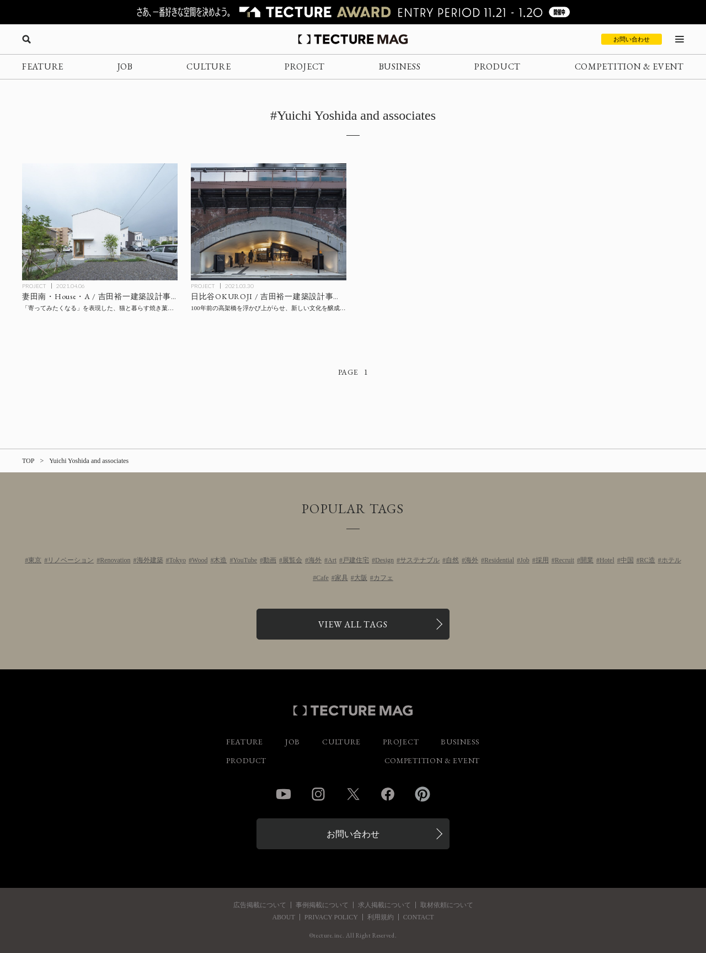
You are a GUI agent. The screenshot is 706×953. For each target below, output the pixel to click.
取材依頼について (446, 905)
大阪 (360, 577)
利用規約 (380, 917)
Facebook (387, 794)
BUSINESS (400, 66)
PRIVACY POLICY (331, 917)
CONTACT (418, 917)
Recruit (564, 560)
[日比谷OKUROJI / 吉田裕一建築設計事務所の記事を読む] (268, 221)
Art (332, 560)
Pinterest (422, 794)
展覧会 (292, 560)
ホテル (671, 560)
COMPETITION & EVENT (629, 66)
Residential (499, 560)
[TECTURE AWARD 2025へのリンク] (353, 12)
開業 (586, 560)
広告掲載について (259, 905)
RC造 (647, 560)
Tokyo (177, 560)
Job (525, 560)
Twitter (353, 794)
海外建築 (150, 560)
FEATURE (42, 66)
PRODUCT (497, 66)
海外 (315, 560)
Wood (199, 560)
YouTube (245, 560)
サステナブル (420, 560)
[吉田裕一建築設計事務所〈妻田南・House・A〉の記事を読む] (100, 221)
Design (384, 560)
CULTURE (208, 66)
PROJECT (305, 66)
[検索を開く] (26, 39)
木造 (220, 560)
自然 (452, 560)
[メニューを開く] (679, 39)
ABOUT (283, 917)
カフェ (383, 577)
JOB (125, 66)
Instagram (318, 794)
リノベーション (70, 560)
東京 (34, 560)
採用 (542, 560)
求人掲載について (384, 905)
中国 (627, 560)
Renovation (115, 560)
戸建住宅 (356, 560)
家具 (341, 577)
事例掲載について (322, 905)
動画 (269, 560)
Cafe (322, 577)
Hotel (607, 560)
